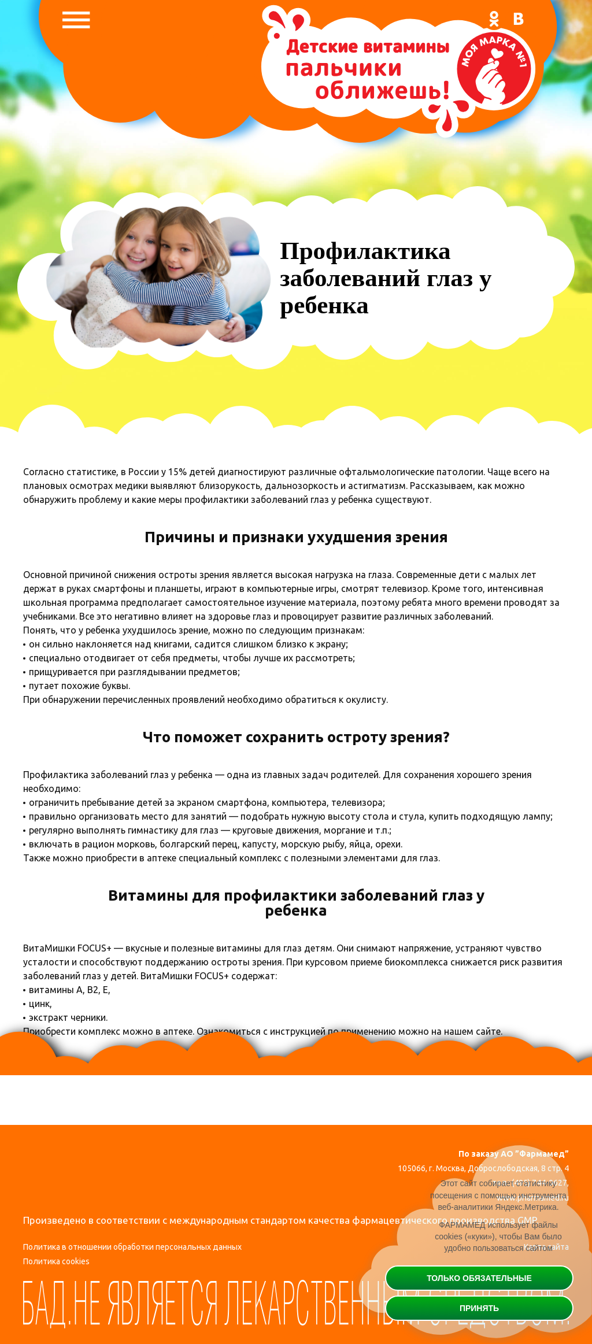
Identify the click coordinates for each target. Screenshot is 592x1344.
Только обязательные (479, 1278)
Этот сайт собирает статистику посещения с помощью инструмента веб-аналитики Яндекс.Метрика (498, 1196)
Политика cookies (56, 1262)
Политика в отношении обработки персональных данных (132, 1247)
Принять (479, 1308)
